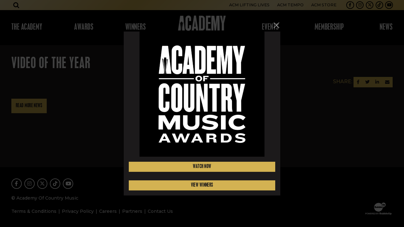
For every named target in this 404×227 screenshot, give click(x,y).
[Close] (276, 25)
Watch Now (202, 166)
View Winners (202, 185)
